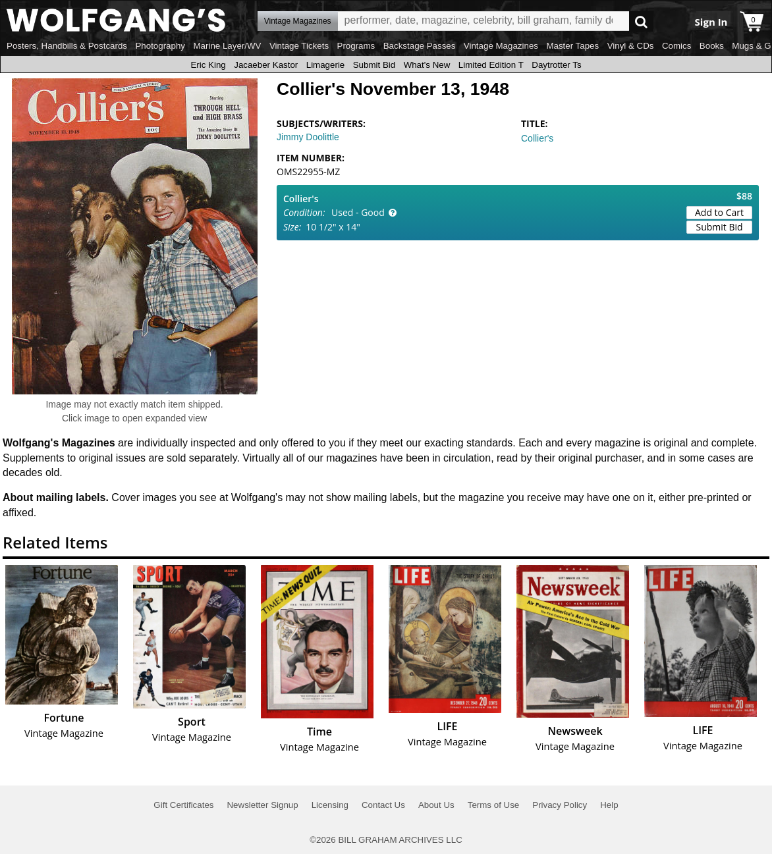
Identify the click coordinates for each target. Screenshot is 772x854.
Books (712, 46)
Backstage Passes (419, 46)
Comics (676, 46)
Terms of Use (494, 805)
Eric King (207, 65)
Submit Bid (374, 65)
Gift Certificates (183, 805)
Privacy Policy (559, 805)
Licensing (330, 805)
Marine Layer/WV (227, 46)
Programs (356, 46)
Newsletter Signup (262, 805)
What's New (427, 65)
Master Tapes (572, 46)
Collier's (537, 138)
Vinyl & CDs (630, 46)
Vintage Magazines (501, 46)
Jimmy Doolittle (308, 137)
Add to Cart (719, 212)
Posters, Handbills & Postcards (67, 46)
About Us (436, 805)
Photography (160, 46)
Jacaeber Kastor (266, 65)
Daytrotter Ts (556, 65)
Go (641, 21)
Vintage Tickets (299, 46)
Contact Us (383, 805)
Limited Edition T (491, 65)
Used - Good (358, 212)
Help (609, 805)
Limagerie (325, 65)
